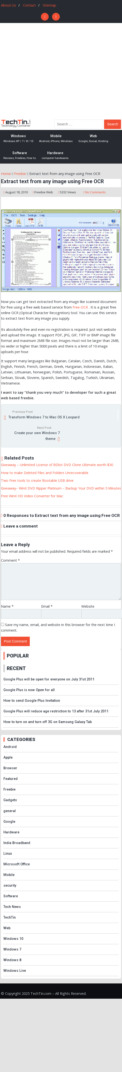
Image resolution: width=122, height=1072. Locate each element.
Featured (10, 779)
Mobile (56, 138)
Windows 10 (13, 939)
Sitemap (49, 5)
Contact (29, 5)
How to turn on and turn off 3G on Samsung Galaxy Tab (47, 722)
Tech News (12, 907)
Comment (10, 560)
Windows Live (14, 971)
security (9, 885)
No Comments (95, 192)
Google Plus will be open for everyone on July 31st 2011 (48, 679)
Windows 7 (12, 949)
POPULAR (18, 656)
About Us (8, 5)
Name (7, 606)
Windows (18, 138)
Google (9, 822)
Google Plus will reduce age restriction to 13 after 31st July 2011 (55, 711)
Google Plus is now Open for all (29, 690)
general (9, 811)
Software (19, 155)
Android (10, 747)
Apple (8, 757)
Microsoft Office (16, 864)
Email (47, 606)
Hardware (55, 155)
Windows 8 (12, 960)
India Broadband (16, 843)
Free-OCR (80, 307)
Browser (10, 768)
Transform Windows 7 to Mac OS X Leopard (44, 417)
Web (93, 138)
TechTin (9, 917)
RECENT (16, 668)
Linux (7, 854)
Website (87, 606)
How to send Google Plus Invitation (31, 701)
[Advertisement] (45, 70)
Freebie (40, 192)
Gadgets (10, 800)
